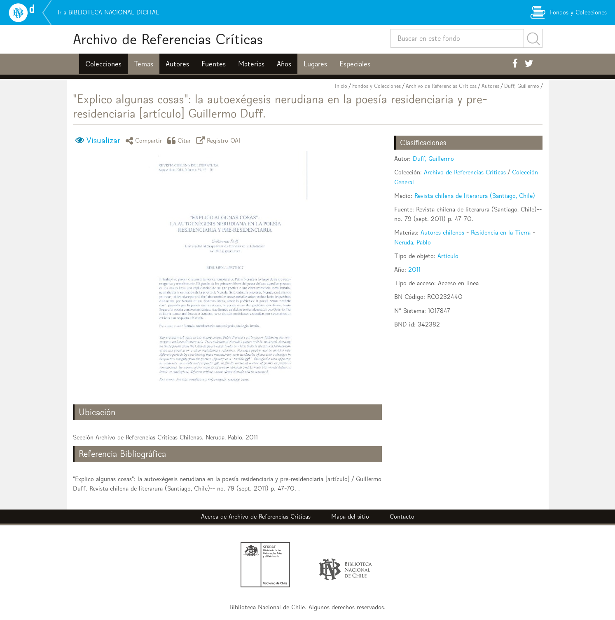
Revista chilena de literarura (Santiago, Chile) (474, 196)
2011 (414, 269)
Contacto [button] (402, 516)
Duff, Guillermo (521, 85)
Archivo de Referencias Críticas (168, 39)
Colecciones (103, 63)
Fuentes (213, 63)
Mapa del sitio (350, 516)
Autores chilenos (442, 232)
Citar (180, 140)
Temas (143, 63)
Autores (177, 63)
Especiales (354, 63)
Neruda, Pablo (412, 242)
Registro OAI (219, 140)
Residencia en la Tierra (501, 232)
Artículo (447, 256)
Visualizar (103, 140)
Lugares (315, 63)
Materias (251, 63)
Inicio (341, 85)
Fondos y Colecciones (376, 85)
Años (284, 63)
